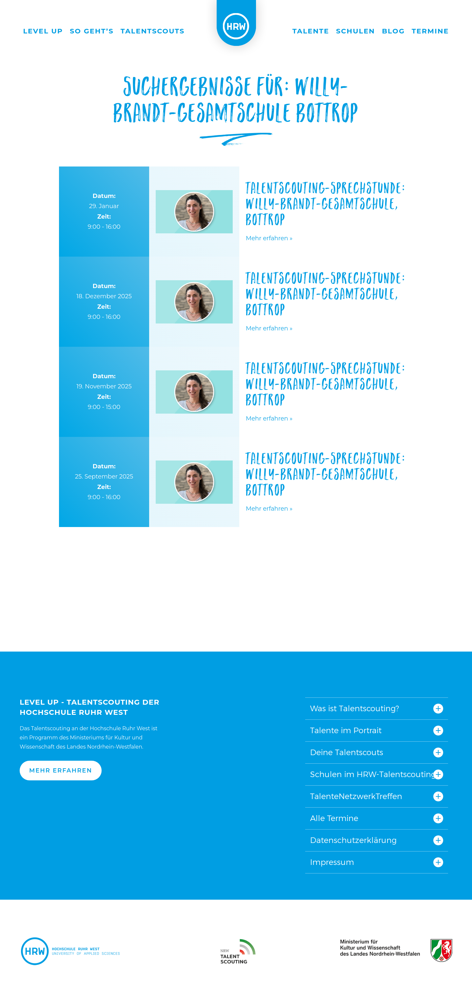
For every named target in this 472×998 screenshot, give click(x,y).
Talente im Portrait (346, 730)
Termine (430, 31)
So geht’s (92, 31)
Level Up (43, 31)
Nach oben (233, 662)
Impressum (332, 862)
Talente (310, 31)
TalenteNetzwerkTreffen (356, 796)
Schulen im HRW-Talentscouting (373, 774)
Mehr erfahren (60, 770)
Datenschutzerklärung (353, 840)
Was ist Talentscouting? (354, 708)
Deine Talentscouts (346, 752)
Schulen (355, 31)
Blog (393, 31)
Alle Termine (334, 818)
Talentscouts (153, 31)
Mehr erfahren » (269, 238)
